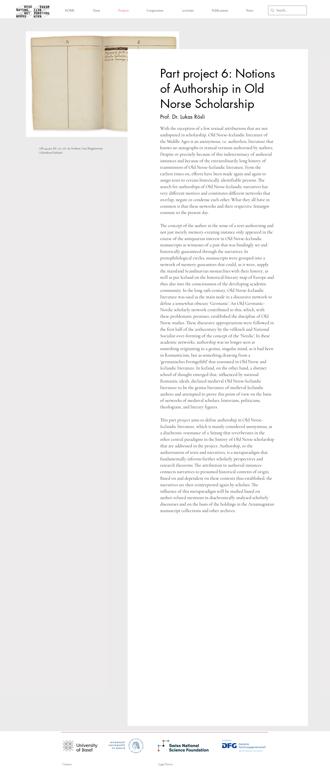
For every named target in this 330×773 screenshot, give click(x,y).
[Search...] (287, 10)
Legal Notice (165, 764)
